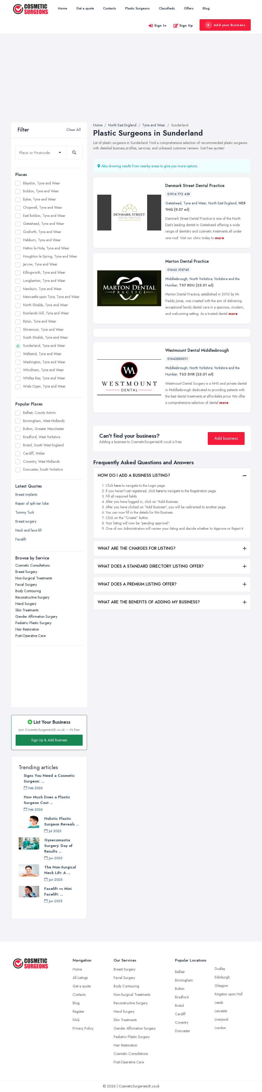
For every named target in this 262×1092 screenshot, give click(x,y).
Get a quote (85, 8)
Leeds (219, 1002)
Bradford (182, 997)
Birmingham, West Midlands (43, 420)
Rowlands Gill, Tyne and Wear (46, 313)
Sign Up (183, 25)
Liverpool (221, 1019)
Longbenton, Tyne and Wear (44, 280)
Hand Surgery (25, 603)
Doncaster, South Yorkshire (43, 469)
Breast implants (26, 494)
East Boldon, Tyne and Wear (44, 215)
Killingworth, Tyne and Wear (44, 272)
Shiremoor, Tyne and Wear (43, 329)
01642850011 (177, 397)
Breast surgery (25, 521)
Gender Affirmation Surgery (36, 616)
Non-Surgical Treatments (33, 578)
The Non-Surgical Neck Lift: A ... (60, 870)
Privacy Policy (83, 1028)
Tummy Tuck (24, 512)
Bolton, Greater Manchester (43, 428)
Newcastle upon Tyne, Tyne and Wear (51, 296)
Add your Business (225, 25)
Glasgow (221, 985)
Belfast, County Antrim (39, 412)
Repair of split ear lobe (32, 503)
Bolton (179, 988)
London (220, 1027)
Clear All (73, 129)
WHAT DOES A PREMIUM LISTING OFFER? (137, 623)
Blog (206, 8)
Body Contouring (28, 590)
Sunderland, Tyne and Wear (44, 345)
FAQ (76, 1019)
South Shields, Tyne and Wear (45, 337)
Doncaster (182, 1030)
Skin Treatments (26, 610)
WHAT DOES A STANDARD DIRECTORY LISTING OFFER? (151, 605)
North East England (222, 203)
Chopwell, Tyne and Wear (42, 207)
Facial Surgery (26, 584)
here (117, 524)
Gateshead (173, 203)
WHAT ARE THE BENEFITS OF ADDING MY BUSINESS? (149, 641)
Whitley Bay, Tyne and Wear (44, 378)
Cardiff (180, 1014)
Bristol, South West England (43, 445)
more (219, 237)
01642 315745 (178, 270)
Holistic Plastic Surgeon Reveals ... (61, 821)
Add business (226, 477)
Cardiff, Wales (34, 453)
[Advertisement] (131, 84)
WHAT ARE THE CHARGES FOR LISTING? (137, 587)
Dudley (220, 968)
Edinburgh (222, 977)
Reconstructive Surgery (32, 597)
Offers (188, 8)
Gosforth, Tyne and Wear (42, 231)
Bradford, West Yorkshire (41, 436)
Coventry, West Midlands (41, 461)
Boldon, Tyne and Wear (41, 191)
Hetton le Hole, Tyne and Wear (46, 248)
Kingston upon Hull (229, 994)
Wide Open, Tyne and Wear (44, 386)
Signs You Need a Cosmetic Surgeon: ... (49, 778)
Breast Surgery (26, 571)
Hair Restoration (27, 629)
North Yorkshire (201, 278)
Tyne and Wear (194, 203)
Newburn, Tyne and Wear (42, 288)
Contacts (109, 8)
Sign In (157, 25)
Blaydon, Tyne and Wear (41, 183)
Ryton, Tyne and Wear (39, 321)
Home (62, 8)
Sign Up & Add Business (49, 740)
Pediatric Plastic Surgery (33, 622)
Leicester (221, 1010)
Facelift (20, 539)
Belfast (179, 971)
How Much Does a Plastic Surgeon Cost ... (47, 800)
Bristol (179, 1005)
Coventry (181, 1022)
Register (78, 1011)
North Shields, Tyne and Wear (45, 304)
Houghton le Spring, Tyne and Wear (50, 256)
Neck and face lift (28, 530)
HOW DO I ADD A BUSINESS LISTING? (134, 514)
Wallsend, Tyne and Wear (42, 353)
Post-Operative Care (30, 635)
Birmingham (184, 980)
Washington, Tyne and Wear (44, 362)
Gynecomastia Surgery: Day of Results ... (58, 845)
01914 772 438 (178, 194)
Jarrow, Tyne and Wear (40, 264)
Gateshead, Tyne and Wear (43, 223)
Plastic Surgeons (137, 8)
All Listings (80, 977)
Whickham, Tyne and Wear (43, 369)
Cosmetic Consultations (32, 565)
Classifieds (167, 8)
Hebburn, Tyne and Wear (42, 239)
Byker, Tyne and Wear (39, 199)
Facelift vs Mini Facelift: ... (58, 891)
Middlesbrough (176, 278)
